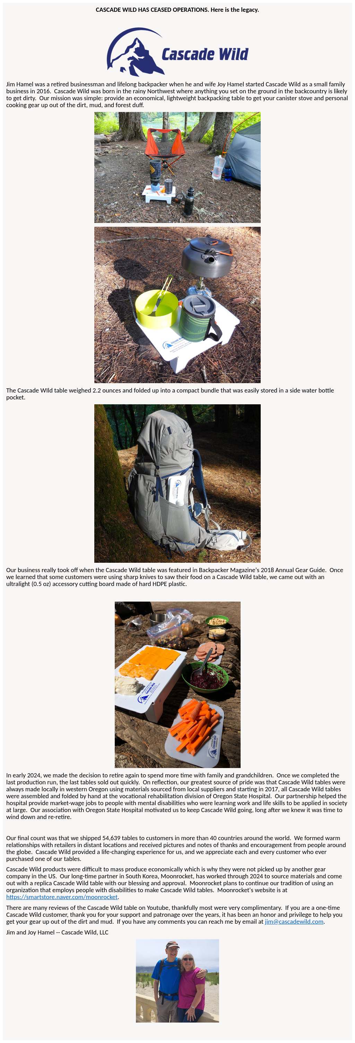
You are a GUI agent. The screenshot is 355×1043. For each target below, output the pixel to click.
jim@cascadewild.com (294, 921)
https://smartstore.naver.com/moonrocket (62, 897)
